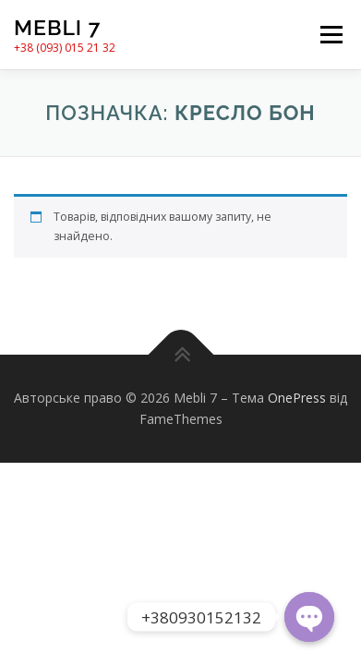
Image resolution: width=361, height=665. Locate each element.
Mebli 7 (57, 27)
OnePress (297, 397)
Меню (331, 34)
